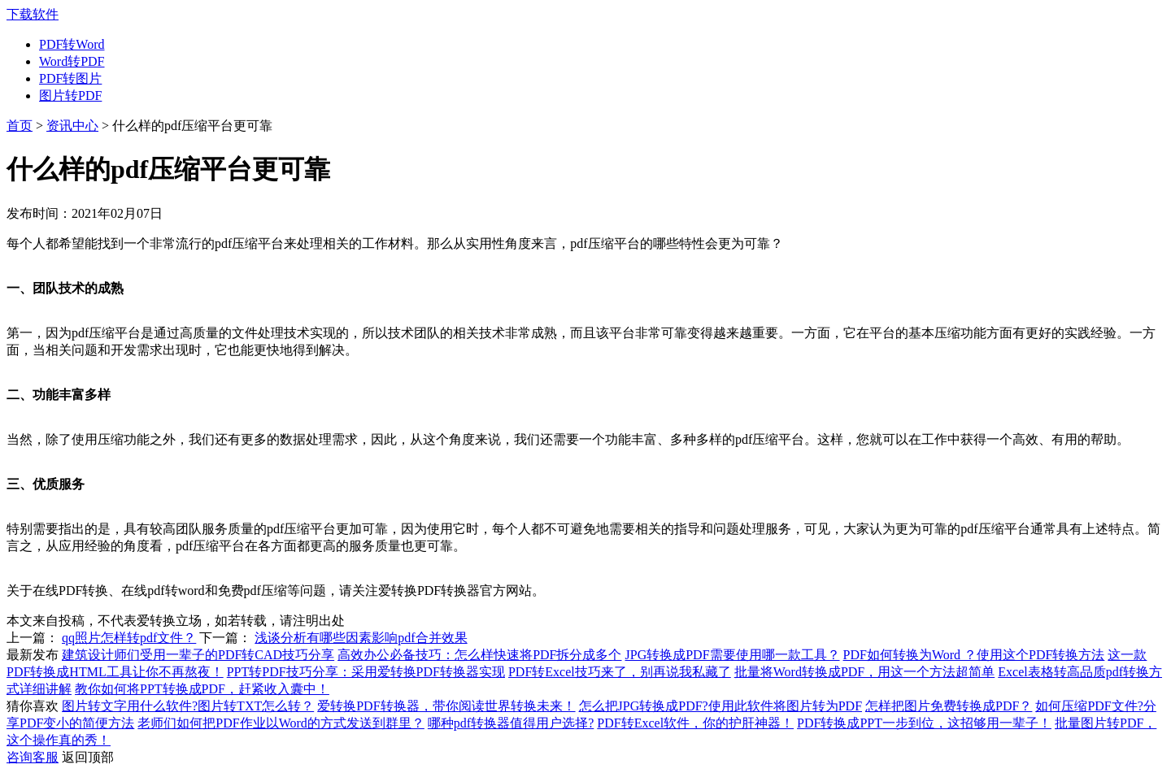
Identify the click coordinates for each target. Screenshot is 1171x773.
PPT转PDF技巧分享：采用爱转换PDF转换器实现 (366, 672)
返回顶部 (88, 757)
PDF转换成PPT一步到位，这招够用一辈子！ (924, 723)
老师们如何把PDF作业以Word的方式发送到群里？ (280, 723)
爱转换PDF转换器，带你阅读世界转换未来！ (446, 706)
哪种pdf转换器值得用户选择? (511, 723)
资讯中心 (72, 125)
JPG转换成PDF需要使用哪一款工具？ (732, 655)
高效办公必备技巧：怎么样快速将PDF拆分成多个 (479, 655)
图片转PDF (70, 95)
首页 (20, 125)
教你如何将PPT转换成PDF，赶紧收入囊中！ (202, 689)
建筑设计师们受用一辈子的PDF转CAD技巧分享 (198, 655)
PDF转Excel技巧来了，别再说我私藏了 (619, 672)
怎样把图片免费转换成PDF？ (948, 706)
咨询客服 (33, 757)
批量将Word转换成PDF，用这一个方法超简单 (864, 672)
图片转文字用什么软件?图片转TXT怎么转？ (188, 706)
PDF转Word (72, 44)
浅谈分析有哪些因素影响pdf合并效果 (361, 638)
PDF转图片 (70, 78)
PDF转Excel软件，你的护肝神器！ (695, 723)
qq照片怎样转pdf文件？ (129, 638)
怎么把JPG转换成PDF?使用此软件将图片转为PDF (720, 706)
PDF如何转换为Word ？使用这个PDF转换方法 (974, 655)
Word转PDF (72, 61)
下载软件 (33, 14)
